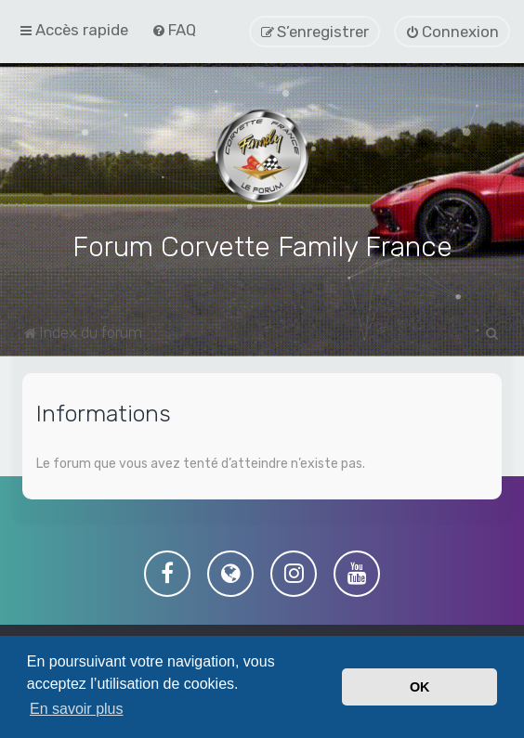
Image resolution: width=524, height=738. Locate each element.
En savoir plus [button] (77, 709)
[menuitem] (174, 30)
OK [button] (420, 687)
